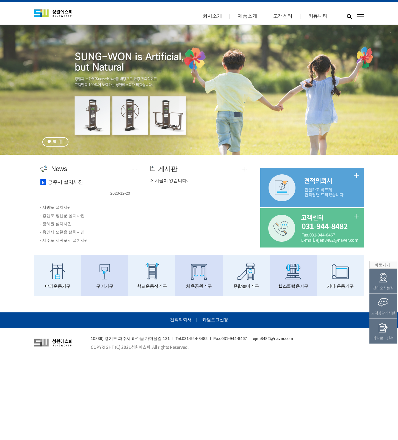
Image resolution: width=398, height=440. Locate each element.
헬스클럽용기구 (293, 275)
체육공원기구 (198, 275)
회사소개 (212, 16)
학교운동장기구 (151, 275)
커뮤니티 (318, 16)
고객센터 (282, 16)
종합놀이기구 (246, 275)
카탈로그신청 (215, 319)
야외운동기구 (57, 275)
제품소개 (247, 16)
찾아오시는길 (383, 282)
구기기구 (104, 275)
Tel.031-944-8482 (192, 338)
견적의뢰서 (180, 319)
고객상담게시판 (383, 307)
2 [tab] (54, 141)
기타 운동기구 (340, 275)
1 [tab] (49, 141)
